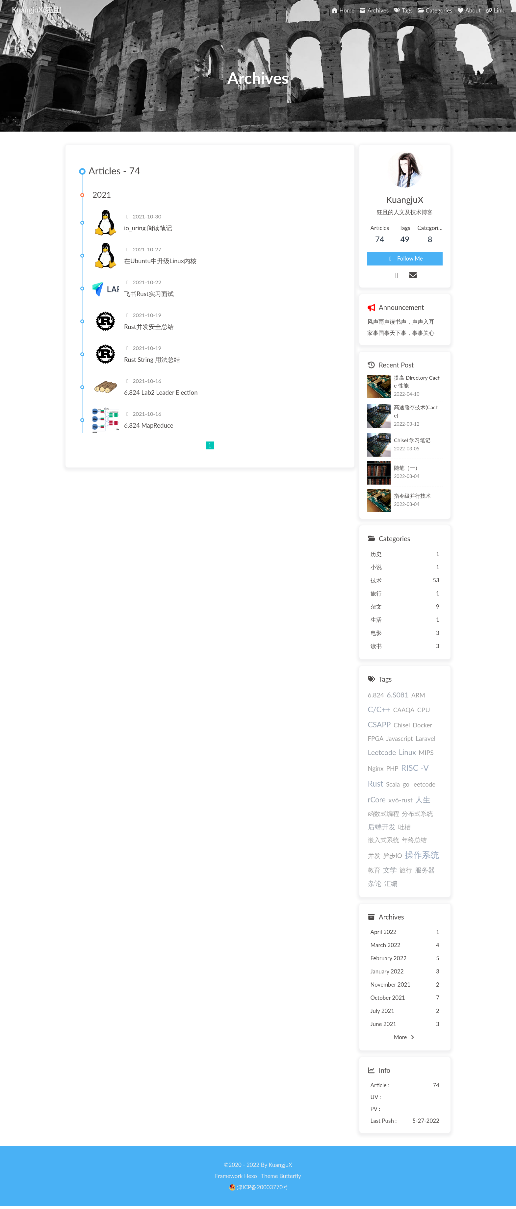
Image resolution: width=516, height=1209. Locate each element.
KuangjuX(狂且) (37, 9)
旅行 (406, 870)
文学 (390, 870)
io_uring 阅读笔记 (148, 228)
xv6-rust (400, 800)
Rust (375, 783)
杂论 (375, 883)
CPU (423, 710)
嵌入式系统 (383, 840)
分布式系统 (417, 813)
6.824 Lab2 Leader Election (161, 392)
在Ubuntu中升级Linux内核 (160, 260)
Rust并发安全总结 (149, 326)
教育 (374, 870)
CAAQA (404, 710)
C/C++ (379, 709)
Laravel (425, 738)
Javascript (399, 738)
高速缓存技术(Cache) (416, 411)
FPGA (376, 738)
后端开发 (382, 826)
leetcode (423, 784)
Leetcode (382, 752)
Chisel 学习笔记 (412, 440)
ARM (418, 695)
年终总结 (414, 840)
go (405, 784)
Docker (422, 725)
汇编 (391, 883)
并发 (374, 855)
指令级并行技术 (412, 495)
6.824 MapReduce (148, 425)
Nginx (376, 768)
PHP (392, 768)
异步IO (392, 855)
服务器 (425, 870)
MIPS (426, 752)
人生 (422, 799)
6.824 (376, 695)
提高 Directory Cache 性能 (417, 381)
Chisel (402, 725)
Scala (393, 784)
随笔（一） (407, 468)
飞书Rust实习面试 (149, 293)
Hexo (250, 1175)
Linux (407, 752)
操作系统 (422, 855)
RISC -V (415, 767)
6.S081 (397, 695)
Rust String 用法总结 (152, 359)
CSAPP (379, 724)
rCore (377, 799)
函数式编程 (383, 813)
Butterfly (290, 1175)
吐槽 (404, 827)
